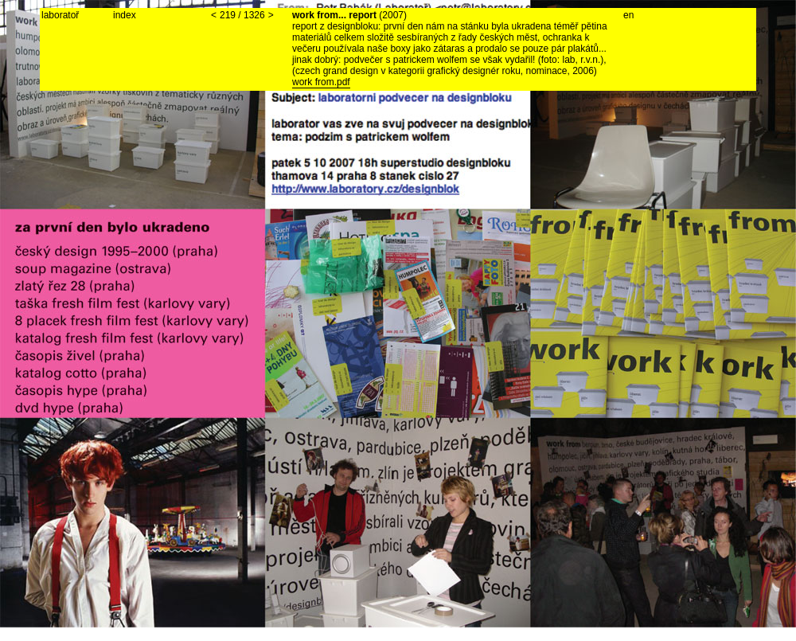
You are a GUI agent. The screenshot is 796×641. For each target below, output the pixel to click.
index (124, 15)
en (628, 15)
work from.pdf (321, 82)
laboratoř (60, 15)
